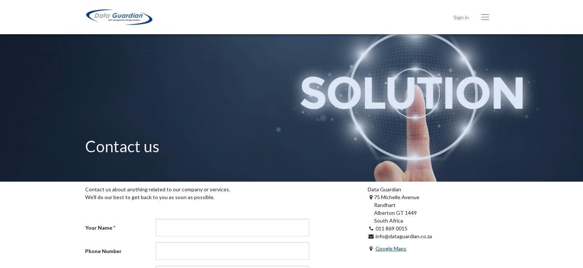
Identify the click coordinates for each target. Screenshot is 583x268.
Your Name (98, 227)
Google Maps (391, 248)
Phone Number (103, 251)
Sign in (461, 17)
